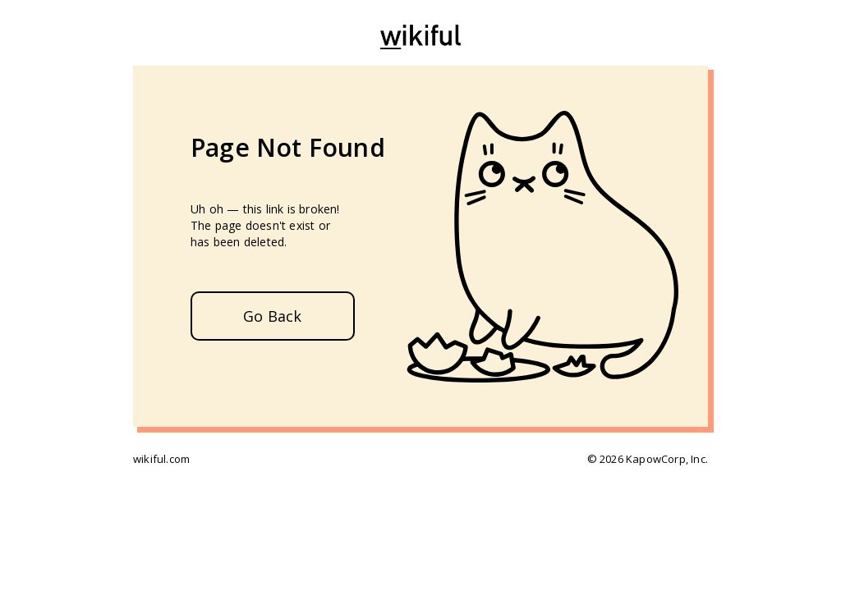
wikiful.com (161, 458)
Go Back (272, 316)
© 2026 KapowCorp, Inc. (647, 458)
